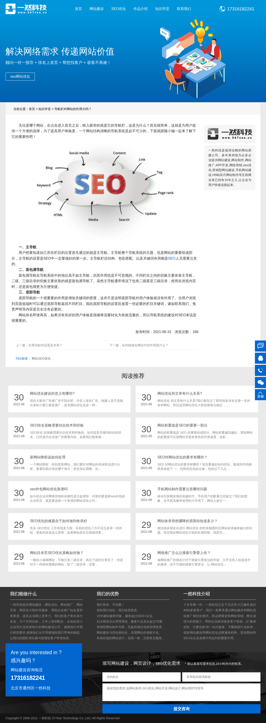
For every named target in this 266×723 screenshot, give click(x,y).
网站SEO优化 (41, 368)
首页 (78, 9)
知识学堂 (162, 9)
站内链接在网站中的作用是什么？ (145, 355)
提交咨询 (182, 709)
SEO (172, 268)
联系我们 (184, 9)
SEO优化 (118, 9)
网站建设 (97, 9)
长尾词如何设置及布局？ (45, 355)
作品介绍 (140, 9)
